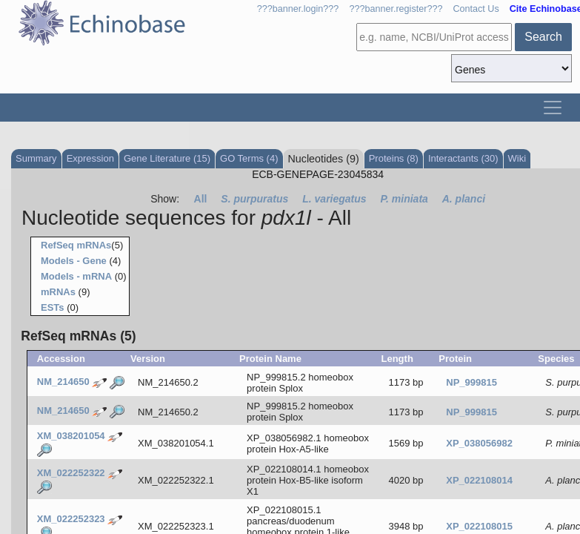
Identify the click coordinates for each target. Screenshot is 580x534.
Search (543, 36)
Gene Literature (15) (167, 158)
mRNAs (58, 291)
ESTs (52, 307)
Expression (90, 158)
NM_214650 (63, 381)
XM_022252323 (71, 518)
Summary (36, 158)
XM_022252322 (71, 472)
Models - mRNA (76, 276)
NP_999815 (471, 382)
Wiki (517, 158)
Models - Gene (74, 260)
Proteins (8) (394, 158)
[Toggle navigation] (553, 107)
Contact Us (476, 9)
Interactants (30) (463, 158)
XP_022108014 (479, 480)
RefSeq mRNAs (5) (78, 336)
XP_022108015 (479, 526)
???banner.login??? (298, 9)
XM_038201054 (71, 435)
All (200, 199)
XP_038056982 (479, 443)
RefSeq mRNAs (76, 245)
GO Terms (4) (249, 158)
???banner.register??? (395, 9)
